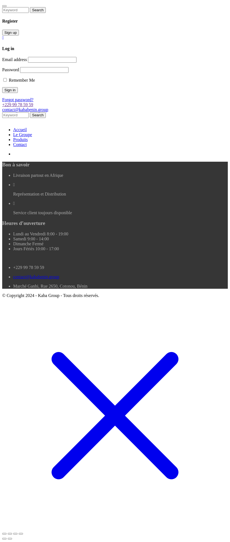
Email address (14, 59)
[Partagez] (15, 534)
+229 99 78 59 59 (17, 104)
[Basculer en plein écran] (10, 534)
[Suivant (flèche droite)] (10, 539)
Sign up (10, 33)
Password (10, 69)
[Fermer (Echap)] (21, 534)
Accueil (20, 129)
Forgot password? (17, 99)
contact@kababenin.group (25, 109)
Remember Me (19, 80)
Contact (20, 144)
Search (38, 10)
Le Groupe (22, 134)
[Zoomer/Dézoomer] (4, 534)
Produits (20, 139)
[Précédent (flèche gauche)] (4, 539)
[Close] (4, 6)
